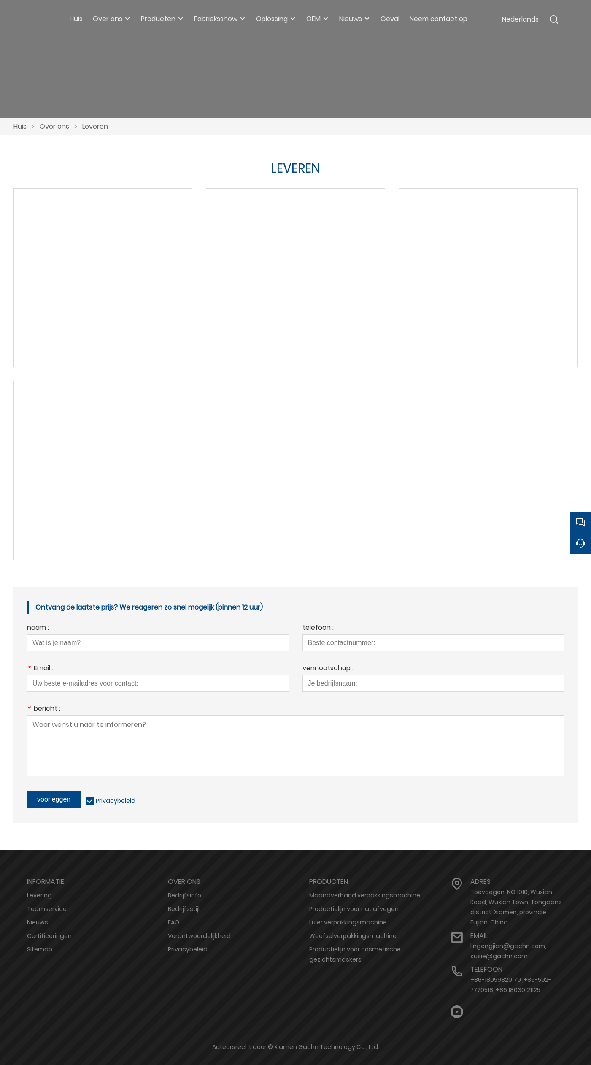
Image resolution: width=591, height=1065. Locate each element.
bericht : (43, 709)
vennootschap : (328, 669)
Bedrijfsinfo (184, 895)
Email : (40, 669)
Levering (39, 895)
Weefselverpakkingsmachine (353, 936)
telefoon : (318, 628)
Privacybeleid (115, 801)
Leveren (95, 126)
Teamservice (47, 909)
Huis (20, 126)
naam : (38, 628)
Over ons (54, 126)
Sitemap (39, 949)
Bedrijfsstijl (184, 909)
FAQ (173, 922)
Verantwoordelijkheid (199, 936)
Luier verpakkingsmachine (348, 922)
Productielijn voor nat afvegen (354, 909)
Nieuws (37, 922)
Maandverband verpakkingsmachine (364, 895)
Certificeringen (49, 936)
